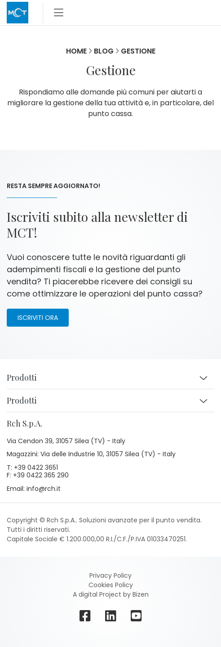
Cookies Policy (110, 584)
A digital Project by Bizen (111, 594)
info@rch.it (44, 489)
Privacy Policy (110, 575)
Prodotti (22, 377)
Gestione (138, 51)
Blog (104, 51)
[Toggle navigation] (59, 12)
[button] (203, 378)
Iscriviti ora (38, 317)
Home (76, 51)
